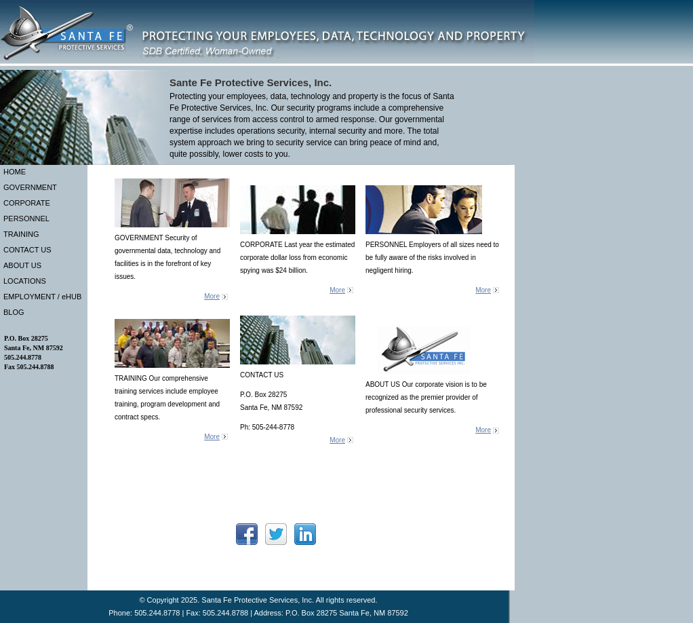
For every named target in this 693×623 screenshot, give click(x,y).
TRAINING (21, 234)
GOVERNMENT (30, 187)
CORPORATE (26, 203)
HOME (14, 172)
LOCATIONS (24, 281)
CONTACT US (27, 250)
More (212, 296)
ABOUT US (22, 265)
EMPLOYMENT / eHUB (42, 296)
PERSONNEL (26, 218)
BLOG (13, 312)
